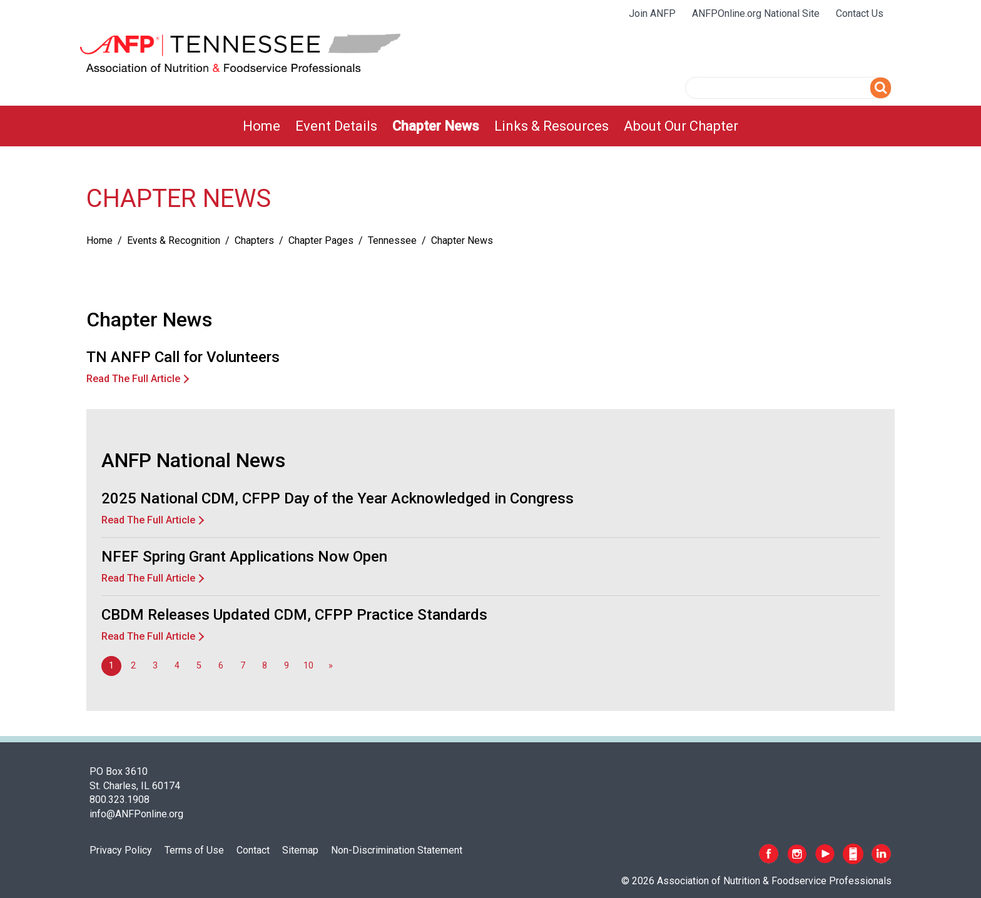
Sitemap (300, 850)
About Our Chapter (681, 126)
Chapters (254, 240)
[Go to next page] (330, 666)
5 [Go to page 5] (198, 665)
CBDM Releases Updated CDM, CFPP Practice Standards (294, 614)
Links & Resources (551, 126)
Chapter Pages (320, 240)
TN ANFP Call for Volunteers (183, 357)
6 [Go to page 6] (220, 665)
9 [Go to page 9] (286, 665)
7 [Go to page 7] (242, 665)
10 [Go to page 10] (308, 665)
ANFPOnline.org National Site (756, 13)
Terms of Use (194, 850)
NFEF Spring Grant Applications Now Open (244, 556)
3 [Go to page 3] (155, 665)
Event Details (336, 126)
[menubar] (490, 126)
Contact (253, 850)
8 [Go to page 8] (264, 665)
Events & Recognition (173, 240)
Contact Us (859, 13)
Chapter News (435, 126)
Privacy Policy (120, 850)
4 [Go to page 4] (177, 665)
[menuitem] (261, 126)
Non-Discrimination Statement (396, 850)
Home (261, 126)
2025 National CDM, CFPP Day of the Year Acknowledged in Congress (337, 498)
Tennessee (392, 240)
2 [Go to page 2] (133, 665)
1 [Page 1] (111, 665)
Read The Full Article (133, 379)
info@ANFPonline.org (136, 814)
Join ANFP (652, 13)
